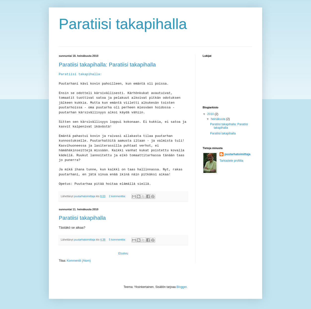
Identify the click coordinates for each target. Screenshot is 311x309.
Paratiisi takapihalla (82, 218)
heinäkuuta (218, 119)
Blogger (182, 287)
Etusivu (123, 253)
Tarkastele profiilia (231, 160)
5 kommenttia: (117, 239)
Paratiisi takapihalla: (80, 74)
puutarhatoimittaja (237, 154)
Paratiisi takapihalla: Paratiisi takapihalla (107, 65)
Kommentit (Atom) (79, 260)
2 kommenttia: (117, 196)
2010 (211, 114)
